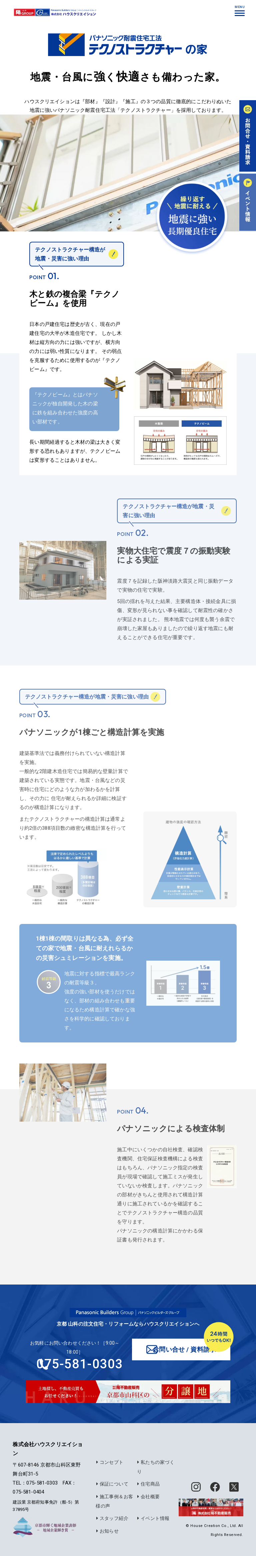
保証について (112, 1484)
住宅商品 (148, 1484)
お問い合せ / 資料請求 (184, 1350)
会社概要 (148, 1497)
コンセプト (109, 1463)
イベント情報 (153, 1518)
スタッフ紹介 (112, 1518)
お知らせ (107, 1531)
